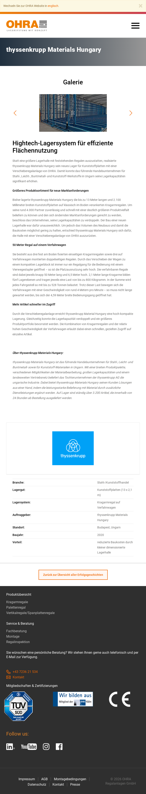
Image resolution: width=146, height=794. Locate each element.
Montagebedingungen (70, 779)
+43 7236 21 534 (22, 672)
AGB (44, 779)
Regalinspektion (18, 642)
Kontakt (15, 677)
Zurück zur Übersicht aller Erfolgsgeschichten (73, 574)
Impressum (27, 779)
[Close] (141, 6)
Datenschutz (37, 784)
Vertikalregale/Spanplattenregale (30, 613)
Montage (12, 636)
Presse (75, 784)
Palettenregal (16, 607)
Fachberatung (16, 631)
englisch (53, 6)
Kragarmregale (17, 602)
